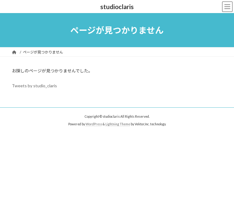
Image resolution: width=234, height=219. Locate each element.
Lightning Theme (117, 124)
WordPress (94, 124)
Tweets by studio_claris (34, 85)
